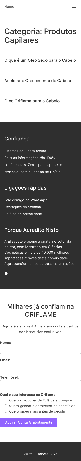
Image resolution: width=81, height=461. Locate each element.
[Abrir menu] (74, 6)
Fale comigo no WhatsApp (26, 200)
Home (9, 6)
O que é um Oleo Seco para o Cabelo (40, 60)
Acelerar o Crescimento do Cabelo (37, 80)
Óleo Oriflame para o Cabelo (32, 100)
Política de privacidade (23, 214)
